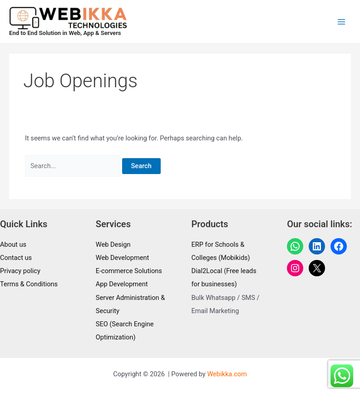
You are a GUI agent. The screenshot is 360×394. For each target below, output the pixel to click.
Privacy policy (20, 271)
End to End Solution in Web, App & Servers (65, 33)
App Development (122, 284)
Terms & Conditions (29, 284)
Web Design (113, 244)
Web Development (122, 258)
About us (13, 244)
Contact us (16, 258)
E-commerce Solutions (129, 271)
